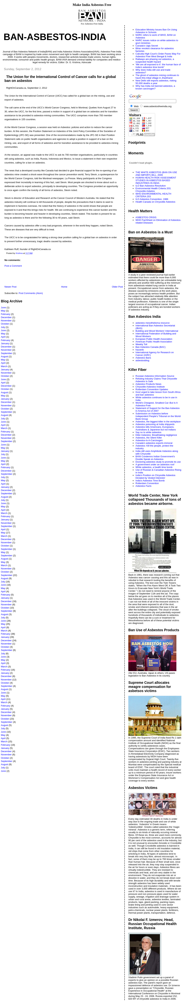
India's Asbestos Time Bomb (150, 480)
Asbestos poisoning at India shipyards (154, 424)
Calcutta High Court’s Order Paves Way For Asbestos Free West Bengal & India (157, 55)
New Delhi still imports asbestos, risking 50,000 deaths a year (155, 82)
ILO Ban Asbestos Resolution (150, 185)
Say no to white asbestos (148, 432)
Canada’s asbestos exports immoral (153, 443)
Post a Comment (13, 265)
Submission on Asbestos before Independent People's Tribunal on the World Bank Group (157, 416)
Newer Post (10, 286)
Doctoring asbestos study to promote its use (158, 461)
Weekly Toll (141, 344)
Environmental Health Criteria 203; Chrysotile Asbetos (153, 189)
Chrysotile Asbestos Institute (150, 386)
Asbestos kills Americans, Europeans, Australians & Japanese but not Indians (155, 428)
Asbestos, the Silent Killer (148, 437)
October (5, 323)
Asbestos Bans (143, 357)
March (4, 366)
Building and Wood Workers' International (156, 331)
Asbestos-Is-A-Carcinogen (149, 440)
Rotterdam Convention (147, 483)
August (4, 356)
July (3, 327)
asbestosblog (142, 360)
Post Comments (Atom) (31, 293)
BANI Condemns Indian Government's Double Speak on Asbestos (155, 457)
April (3, 336)
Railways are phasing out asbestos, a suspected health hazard (154, 60)
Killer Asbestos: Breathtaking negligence (156, 435)
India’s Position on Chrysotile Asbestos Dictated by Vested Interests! (155, 476)
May (3, 310)
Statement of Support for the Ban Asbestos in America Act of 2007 (157, 409)
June (3, 307)
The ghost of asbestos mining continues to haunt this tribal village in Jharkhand (157, 76)
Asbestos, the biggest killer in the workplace (157, 421)
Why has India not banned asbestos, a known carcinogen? (155, 87)
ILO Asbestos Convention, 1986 (151, 199)
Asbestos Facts (143, 486)
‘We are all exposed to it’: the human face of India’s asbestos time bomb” (158, 65)
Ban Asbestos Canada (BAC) (150, 347)
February (5, 314)
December (6, 317)
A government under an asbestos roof (154, 464)
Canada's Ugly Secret (146, 45)
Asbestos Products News (148, 384)
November (6, 320)
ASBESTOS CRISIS (145, 217)
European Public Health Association (153, 339)
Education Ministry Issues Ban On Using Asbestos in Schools (156, 31)
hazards (139, 349)
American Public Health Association (153, 341)
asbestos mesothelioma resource (152, 323)
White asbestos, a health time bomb (153, 467)
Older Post (117, 286)
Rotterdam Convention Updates (151, 389)
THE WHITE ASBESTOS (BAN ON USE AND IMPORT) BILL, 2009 (156, 173)
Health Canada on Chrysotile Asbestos (155, 201)
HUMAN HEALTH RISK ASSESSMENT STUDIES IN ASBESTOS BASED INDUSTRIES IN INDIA (155, 180)
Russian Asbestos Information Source (154, 376)
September (6, 353)
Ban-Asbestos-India (55, 37)
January (5, 343)
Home (64, 286)
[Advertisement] (43, 277)
